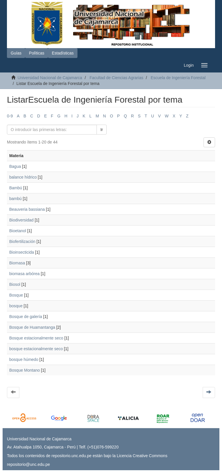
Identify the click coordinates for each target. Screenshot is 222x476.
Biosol (14, 284)
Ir (101, 129)
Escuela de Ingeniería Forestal (178, 77)
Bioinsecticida (21, 252)
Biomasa (17, 263)
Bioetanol (17, 230)
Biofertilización (22, 241)
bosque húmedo (23, 359)
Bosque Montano (24, 370)
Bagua (15, 166)
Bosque (16, 295)
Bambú (15, 188)
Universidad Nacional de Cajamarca (50, 77)
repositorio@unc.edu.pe (28, 464)
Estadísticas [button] (62, 53)
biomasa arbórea (24, 273)
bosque (16, 306)
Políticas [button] (36, 53)
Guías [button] (16, 53)
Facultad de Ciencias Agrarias (116, 77)
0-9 (10, 116)
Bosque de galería (25, 316)
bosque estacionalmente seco (36, 348)
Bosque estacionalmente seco (36, 338)
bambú (15, 198)
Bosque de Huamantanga (32, 327)
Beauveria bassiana (27, 209)
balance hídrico (23, 177)
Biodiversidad (21, 220)
